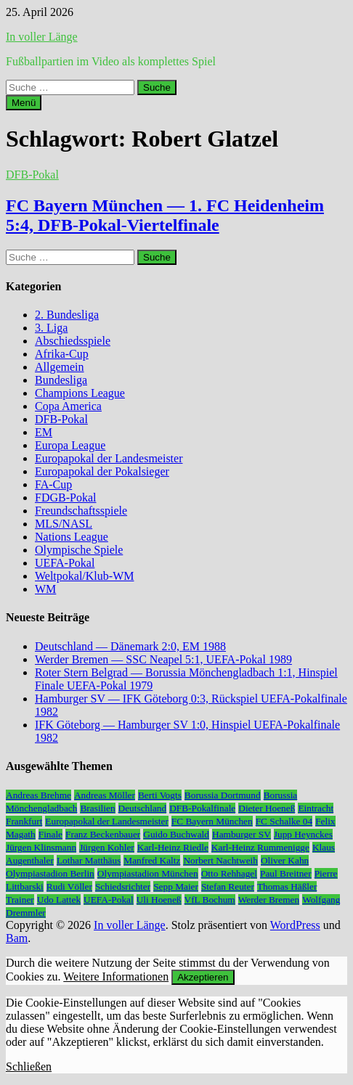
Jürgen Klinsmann (41, 847)
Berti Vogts (160, 795)
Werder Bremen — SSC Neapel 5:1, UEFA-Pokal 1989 (163, 659)
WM (45, 589)
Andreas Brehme (38, 795)
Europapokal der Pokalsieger (102, 471)
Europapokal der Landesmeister (108, 458)
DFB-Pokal (32, 174)
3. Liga (51, 328)
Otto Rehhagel (229, 873)
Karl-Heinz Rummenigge (260, 847)
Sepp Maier (175, 886)
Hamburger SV (241, 834)
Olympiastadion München (147, 873)
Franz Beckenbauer (102, 834)
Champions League (80, 393)
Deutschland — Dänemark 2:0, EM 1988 (130, 646)
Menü (24, 102)
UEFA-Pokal (64, 563)
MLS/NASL (63, 523)
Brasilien (97, 808)
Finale (50, 834)
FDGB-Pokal (65, 497)
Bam (17, 938)
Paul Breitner (286, 873)
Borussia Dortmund (222, 795)
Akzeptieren (202, 977)
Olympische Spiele (79, 550)
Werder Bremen (268, 899)
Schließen (29, 1066)
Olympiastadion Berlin (50, 873)
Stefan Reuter (227, 886)
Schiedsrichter (122, 886)
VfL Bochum (209, 899)
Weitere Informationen (116, 976)
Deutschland (142, 808)
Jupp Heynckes (303, 834)
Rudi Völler (69, 886)
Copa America (68, 406)
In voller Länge (42, 36)
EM (43, 432)
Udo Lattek (59, 899)
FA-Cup (53, 484)
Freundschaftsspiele (81, 510)
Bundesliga (61, 380)
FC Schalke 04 (284, 821)
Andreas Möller (104, 795)
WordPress (295, 925)
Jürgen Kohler (106, 847)
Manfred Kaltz (151, 860)
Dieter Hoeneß (266, 808)
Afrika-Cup (62, 354)
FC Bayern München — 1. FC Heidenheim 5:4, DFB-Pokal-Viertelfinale (165, 215)
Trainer (20, 899)
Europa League (70, 445)
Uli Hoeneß (159, 899)
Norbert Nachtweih (220, 860)
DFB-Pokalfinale (202, 808)
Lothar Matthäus (89, 860)
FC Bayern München (212, 821)
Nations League (71, 537)
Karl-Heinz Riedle (172, 847)
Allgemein (59, 367)
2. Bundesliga (67, 314)
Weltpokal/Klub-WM (84, 576)
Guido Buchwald (176, 834)
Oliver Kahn (285, 860)
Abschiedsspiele (72, 341)
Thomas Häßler (287, 886)
